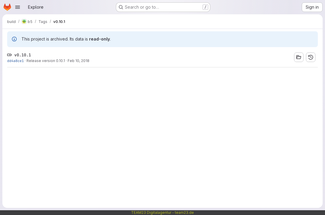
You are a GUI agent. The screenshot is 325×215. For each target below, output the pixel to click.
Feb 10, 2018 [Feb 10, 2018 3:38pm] (78, 60)
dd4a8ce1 (15, 60)
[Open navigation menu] (17, 7)
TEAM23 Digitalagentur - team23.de (162, 212)
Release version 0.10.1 (46, 60)
